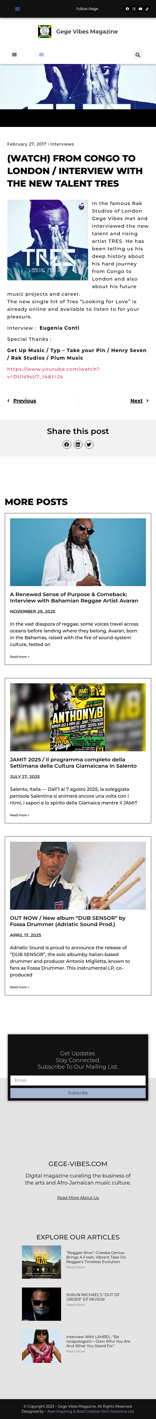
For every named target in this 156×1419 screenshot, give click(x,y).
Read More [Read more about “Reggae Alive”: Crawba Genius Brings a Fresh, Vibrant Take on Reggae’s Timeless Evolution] (75, 1267)
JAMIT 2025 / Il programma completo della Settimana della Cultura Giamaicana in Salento (73, 762)
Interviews (62, 144)
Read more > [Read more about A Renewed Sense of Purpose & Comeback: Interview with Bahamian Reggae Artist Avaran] (20, 657)
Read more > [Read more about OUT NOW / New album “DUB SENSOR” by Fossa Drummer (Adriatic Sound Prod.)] (20, 987)
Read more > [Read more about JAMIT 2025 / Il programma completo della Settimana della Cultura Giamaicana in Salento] (20, 815)
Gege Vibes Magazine (87, 31)
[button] (17, 9)
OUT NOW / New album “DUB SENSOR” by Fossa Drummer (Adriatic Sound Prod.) (68, 921)
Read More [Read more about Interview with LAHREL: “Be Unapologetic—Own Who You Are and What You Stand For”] (75, 1351)
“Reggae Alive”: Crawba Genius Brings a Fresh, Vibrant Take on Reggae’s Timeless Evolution (96, 1257)
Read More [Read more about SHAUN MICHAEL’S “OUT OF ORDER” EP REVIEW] (75, 1304)
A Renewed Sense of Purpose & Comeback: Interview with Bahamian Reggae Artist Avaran (74, 597)
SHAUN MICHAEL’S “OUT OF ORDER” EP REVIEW (93, 1297)
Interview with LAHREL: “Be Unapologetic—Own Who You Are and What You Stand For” (98, 1341)
